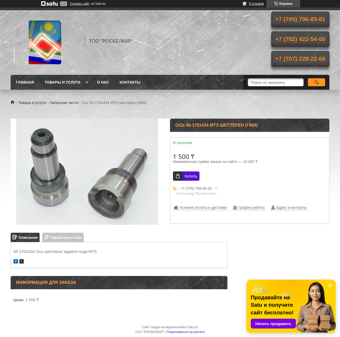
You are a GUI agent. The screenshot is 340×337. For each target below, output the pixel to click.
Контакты (130, 82)
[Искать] (316, 82)
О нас (103, 82)
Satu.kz (192, 327)
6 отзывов (256, 4)
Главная (25, 82)
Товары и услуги (62, 82)
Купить (191, 176)
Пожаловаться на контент (186, 332)
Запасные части (64, 103)
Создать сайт (80, 4)
